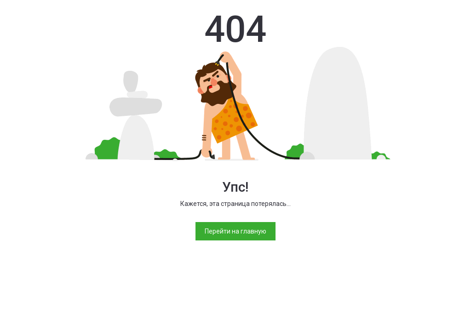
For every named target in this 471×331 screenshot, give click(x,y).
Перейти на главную (235, 231)
